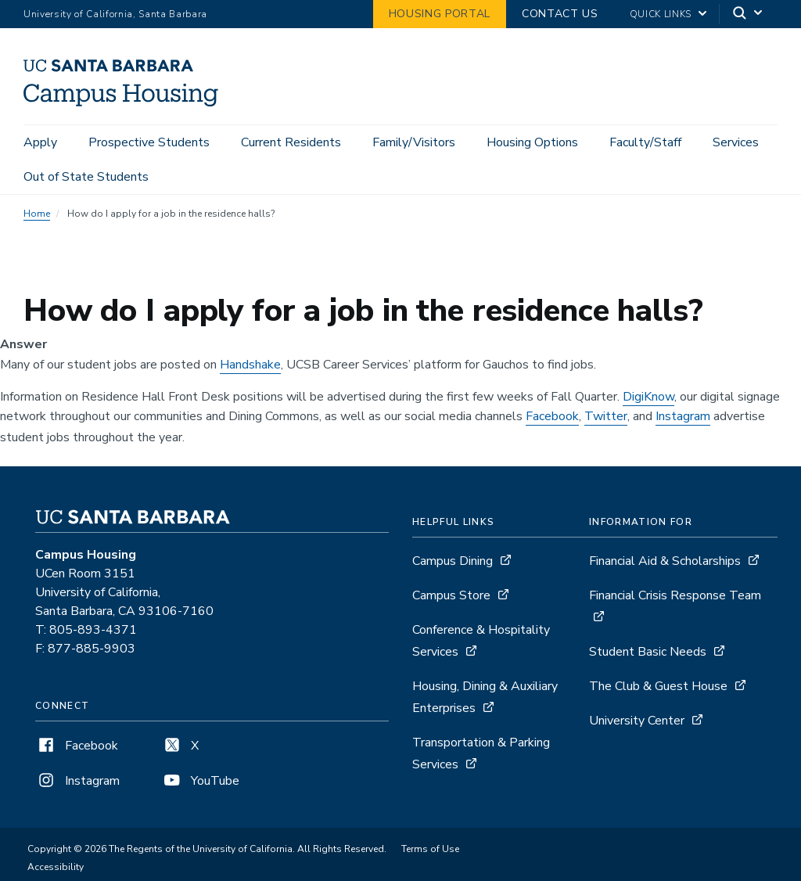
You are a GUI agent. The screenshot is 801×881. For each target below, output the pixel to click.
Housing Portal (439, 13)
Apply (40, 142)
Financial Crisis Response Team (675, 597)
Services (736, 142)
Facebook (552, 418)
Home (36, 216)
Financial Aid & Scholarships (665, 563)
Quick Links (660, 14)
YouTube (200, 783)
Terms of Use (430, 851)
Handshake (250, 367)
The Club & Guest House (658, 688)
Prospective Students (149, 142)
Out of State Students (86, 176)
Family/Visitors (413, 142)
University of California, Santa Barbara (115, 14)
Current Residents (291, 142)
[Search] (749, 14)
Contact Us (560, 13)
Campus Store (451, 597)
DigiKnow (648, 399)
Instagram (683, 418)
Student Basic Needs (647, 654)
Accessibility (55, 869)
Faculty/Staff (645, 142)
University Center (636, 723)
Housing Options (532, 142)
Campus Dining (452, 563)
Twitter (605, 418)
